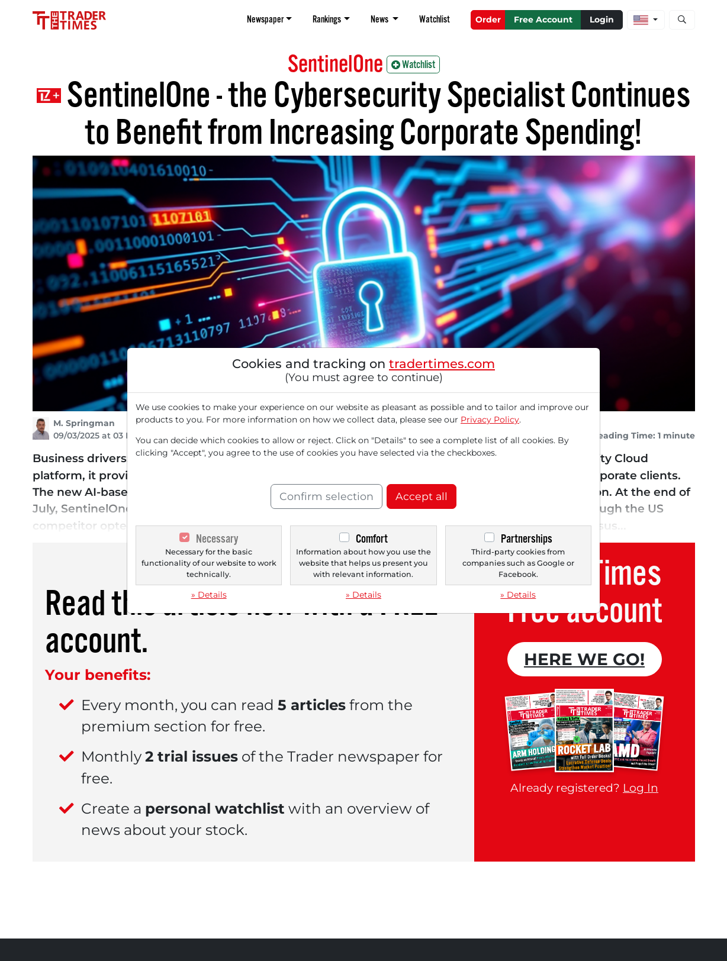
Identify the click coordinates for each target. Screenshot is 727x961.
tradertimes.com (442, 363)
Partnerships (526, 539)
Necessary (217, 539)
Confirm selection (326, 496)
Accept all (421, 496)
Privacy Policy (490, 419)
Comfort (372, 539)
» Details (209, 594)
